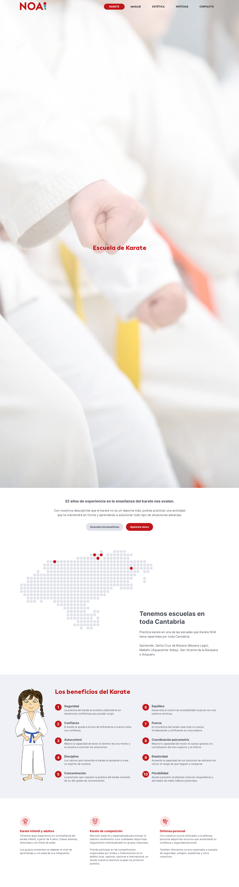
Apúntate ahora (139, 526)
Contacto (206, 6)
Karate (114, 6)
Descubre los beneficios (104, 526)
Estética (158, 6)
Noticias (182, 6)
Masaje (136, 6)
